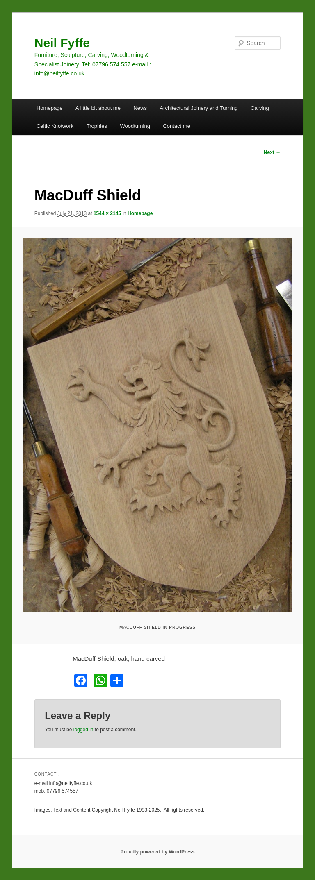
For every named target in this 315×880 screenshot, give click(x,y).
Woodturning (135, 126)
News (140, 108)
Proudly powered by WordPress (157, 852)
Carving (260, 108)
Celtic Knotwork (55, 126)
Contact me (176, 126)
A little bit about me (98, 108)
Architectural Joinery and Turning (198, 108)
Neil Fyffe (62, 43)
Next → (272, 152)
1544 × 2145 (107, 213)
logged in (83, 730)
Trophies (97, 126)
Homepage (50, 108)
